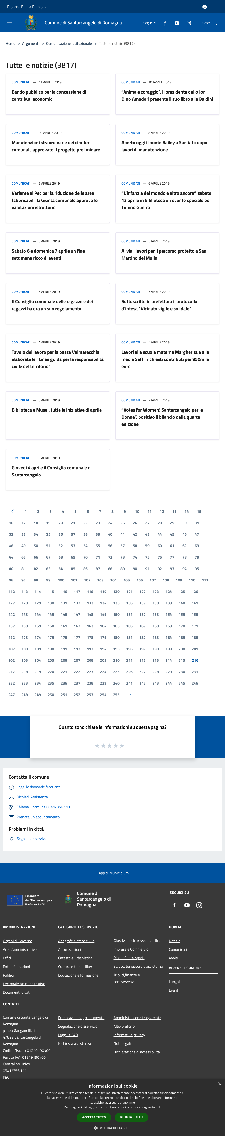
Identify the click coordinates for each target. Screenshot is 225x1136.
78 (184, 557)
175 (51, 637)
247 (11, 694)
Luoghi (174, 981)
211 (129, 660)
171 (195, 626)
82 (36, 568)
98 (36, 580)
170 (182, 626)
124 (168, 591)
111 (205, 580)
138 (155, 603)
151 (129, 614)
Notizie (174, 941)
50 (36, 546)
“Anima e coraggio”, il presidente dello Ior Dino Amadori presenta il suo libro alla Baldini (167, 95)
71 (98, 557)
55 (98, 546)
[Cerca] (215, 23)
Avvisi (174, 958)
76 (160, 557)
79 (197, 557)
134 (103, 603)
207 (77, 660)
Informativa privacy (129, 1035)
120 (116, 591)
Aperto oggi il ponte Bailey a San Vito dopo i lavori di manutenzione (165, 146)
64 (11, 557)
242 (142, 683)
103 (100, 580)
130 (51, 603)
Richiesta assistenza (74, 1043)
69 (73, 557)
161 (64, 626)
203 (24, 660)
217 (11, 672)
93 (172, 568)
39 (98, 534)
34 (36, 534)
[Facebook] (163, 23)
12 (162, 511)
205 (51, 660)
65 (23, 557)
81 (23, 568)
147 (77, 614)
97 (23, 580)
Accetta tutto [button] (94, 1117)
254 (103, 694)
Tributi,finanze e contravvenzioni (127, 978)
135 (116, 603)
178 (90, 637)
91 (147, 568)
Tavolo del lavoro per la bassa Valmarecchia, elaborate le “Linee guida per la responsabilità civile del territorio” (58, 359)
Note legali (122, 1043)
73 (122, 557)
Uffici (7, 958)
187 (11, 649)
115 (51, 591)
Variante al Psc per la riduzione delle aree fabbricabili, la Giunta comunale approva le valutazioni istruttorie (55, 200)
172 (11, 637)
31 (197, 523)
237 (77, 683)
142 (11, 614)
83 (48, 568)
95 (197, 568)
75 (147, 557)
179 (103, 637)
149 (103, 614)
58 (135, 546)
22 (85, 523)
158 (24, 626)
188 (24, 649)
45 (172, 534)
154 (168, 614)
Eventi (174, 990)
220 (51, 672)
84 (61, 568)
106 (139, 580)
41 (122, 534)
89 (122, 568)
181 (129, 637)
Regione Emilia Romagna (27, 7)
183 (155, 637)
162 (77, 626)
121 (129, 591)
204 (38, 660)
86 (85, 568)
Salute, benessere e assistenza (138, 966)
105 (126, 580)
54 (85, 546)
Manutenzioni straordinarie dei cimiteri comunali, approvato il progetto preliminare (56, 146)
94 (184, 568)
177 (77, 637)
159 (38, 626)
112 (11, 591)
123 (155, 591)
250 (51, 694)
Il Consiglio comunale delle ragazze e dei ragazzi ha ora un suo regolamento (52, 305)
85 (73, 568)
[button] (113, 1127)
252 (77, 694)
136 (129, 603)
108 (166, 580)
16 (11, 523)
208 (90, 660)
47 (197, 534)
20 (61, 523)
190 (51, 649)
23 (98, 523)
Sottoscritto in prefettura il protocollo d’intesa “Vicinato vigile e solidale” (159, 305)
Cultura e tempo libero (76, 966)
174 (38, 637)
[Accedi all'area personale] (204, 7)
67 (48, 557)
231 (195, 672)
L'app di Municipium (113, 873)
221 (64, 672)
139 (168, 603)
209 (103, 660)
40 (110, 534)
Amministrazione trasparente (137, 1017)
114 (38, 591)
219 (38, 672)
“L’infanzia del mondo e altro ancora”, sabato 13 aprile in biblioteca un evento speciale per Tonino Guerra (166, 200)
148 (90, 614)
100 (61, 580)
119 (103, 591)
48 (11, 546)
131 (64, 603)
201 (195, 649)
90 (135, 568)
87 (98, 568)
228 (155, 672)
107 (153, 580)
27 (147, 523)
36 (61, 534)
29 (172, 523)
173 (24, 637)
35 (48, 534)
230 (182, 672)
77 (172, 557)
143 (24, 614)
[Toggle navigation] (9, 22)
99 (48, 580)
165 (116, 626)
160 (51, 626)
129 (38, 603)
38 (85, 534)
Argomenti (30, 43)
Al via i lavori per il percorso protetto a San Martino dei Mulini (163, 254)
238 (90, 683)
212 (142, 660)
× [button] (219, 1084)
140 (182, 603)
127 (11, 603)
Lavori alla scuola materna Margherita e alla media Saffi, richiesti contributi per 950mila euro (165, 359)
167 (142, 626)
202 (11, 660)
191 (64, 649)
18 (36, 523)
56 (110, 546)
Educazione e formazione (78, 975)
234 (38, 683)
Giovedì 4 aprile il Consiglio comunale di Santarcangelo (52, 471)
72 (110, 557)
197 (142, 649)
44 (160, 534)
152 (142, 614)
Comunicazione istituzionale (69, 43)
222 (77, 672)
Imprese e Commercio (131, 949)
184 (168, 637)
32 (11, 534)
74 (135, 557)
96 (11, 580)
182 (142, 637)
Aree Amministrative (20, 949)
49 (23, 546)
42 (135, 534)
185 (182, 637)
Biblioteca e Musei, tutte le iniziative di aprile (57, 409)
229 (168, 672)
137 (142, 603)
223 (90, 672)
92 (160, 568)
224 (103, 672)
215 (182, 660)
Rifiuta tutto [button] (131, 1117)
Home (10, 43)
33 (23, 534)
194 (103, 649)
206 (64, 660)
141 (195, 603)
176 (64, 637)
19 (48, 523)
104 (113, 580)
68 (61, 557)
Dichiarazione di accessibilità (137, 1052)
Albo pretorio (124, 1026)
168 (155, 626)
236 (64, 683)
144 (38, 614)
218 (24, 672)
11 (149, 511)
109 (179, 580)
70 (85, 557)
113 (24, 591)
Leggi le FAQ (68, 1035)
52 (61, 546)
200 (182, 649)
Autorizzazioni (69, 949)
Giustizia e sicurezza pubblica (137, 940)
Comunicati (21, 82)
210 (116, 660)
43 (147, 534)
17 (23, 523)
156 (195, 614)
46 (184, 534)
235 (51, 683)
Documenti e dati (16, 992)
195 (116, 649)
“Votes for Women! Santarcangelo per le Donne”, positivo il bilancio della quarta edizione (162, 417)
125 (182, 591)
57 (122, 546)
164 (103, 626)
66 (36, 557)
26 (135, 523)
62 (184, 546)
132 (77, 603)
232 (11, 683)
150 (116, 614)
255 (116, 694)
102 (87, 580)
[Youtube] (175, 23)
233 (24, 683)
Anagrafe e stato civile (76, 941)
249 (38, 694)
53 (73, 546)
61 (172, 546)
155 (182, 614)
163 (90, 626)
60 (160, 546)
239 (103, 683)
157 (11, 626)
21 (73, 523)
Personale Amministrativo (24, 984)
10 (137, 511)
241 (129, 683)
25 (122, 523)
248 (24, 694)
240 (116, 683)
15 (199, 511)
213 (155, 660)
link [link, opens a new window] (158, 1107)
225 (116, 672)
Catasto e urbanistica (75, 958)
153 (155, 614)
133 (90, 603)
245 (182, 683)
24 (110, 523)
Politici (8, 975)
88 (110, 568)
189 (38, 649)
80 (11, 568)
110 (192, 580)
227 (142, 672)
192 (77, 649)
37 (73, 534)
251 (64, 694)
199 (168, 649)
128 (24, 603)
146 (64, 614)
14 (187, 511)
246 (195, 683)
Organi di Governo (17, 941)
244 (168, 683)
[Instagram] (187, 23)
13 (174, 511)
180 (116, 637)
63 (197, 546)
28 (160, 523)
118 (90, 591)
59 (147, 546)
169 (168, 626)
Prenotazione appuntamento (81, 1017)
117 (77, 591)
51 (48, 546)
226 (129, 672)
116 (64, 591)
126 (195, 591)
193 (90, 649)
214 (168, 660)
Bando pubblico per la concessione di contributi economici (49, 95)
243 (155, 683)
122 (142, 591)
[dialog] (112, 1107)
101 (74, 580)
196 (129, 649)
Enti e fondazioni (16, 966)
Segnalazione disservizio (77, 1026)
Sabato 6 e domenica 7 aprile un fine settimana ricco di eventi (48, 254)
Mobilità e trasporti (129, 958)
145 (51, 614)
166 (129, 626)
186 (195, 637)
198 (155, 649)
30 (184, 523)
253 (90, 694)
